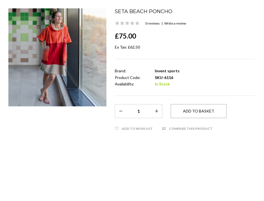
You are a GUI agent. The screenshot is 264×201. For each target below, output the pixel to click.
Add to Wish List (137, 128)
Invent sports (167, 70)
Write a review (175, 23)
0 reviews (152, 23)
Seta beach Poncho (143, 11)
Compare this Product (191, 128)
